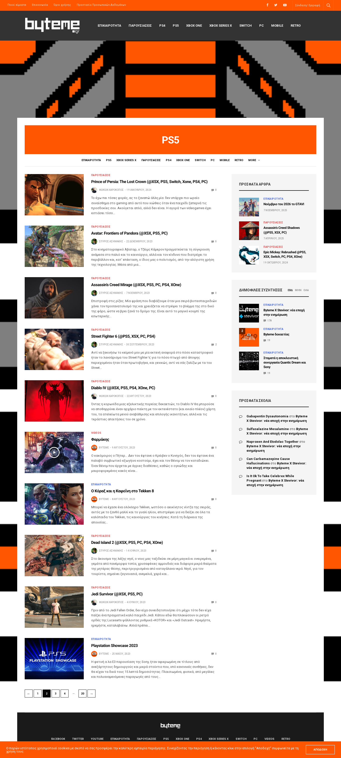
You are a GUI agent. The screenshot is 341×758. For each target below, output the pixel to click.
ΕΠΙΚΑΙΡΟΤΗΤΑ (109, 25)
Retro (296, 25)
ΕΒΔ (290, 290)
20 (82, 693)
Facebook (58, 739)
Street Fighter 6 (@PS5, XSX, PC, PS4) (123, 336)
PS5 (176, 25)
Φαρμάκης (100, 439)
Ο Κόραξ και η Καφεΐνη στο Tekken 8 (122, 491)
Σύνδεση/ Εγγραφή (307, 5)
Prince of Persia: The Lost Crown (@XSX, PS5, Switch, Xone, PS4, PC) (149, 181)
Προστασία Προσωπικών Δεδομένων (101, 4)
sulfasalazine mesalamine (268, 429)
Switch (245, 25)
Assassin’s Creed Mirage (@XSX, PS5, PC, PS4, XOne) (136, 284)
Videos (254, 160)
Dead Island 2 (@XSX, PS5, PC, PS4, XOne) (127, 542)
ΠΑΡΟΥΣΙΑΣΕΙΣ (140, 25)
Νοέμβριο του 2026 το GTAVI (283, 204)
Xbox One (194, 25)
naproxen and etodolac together (273, 441)
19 (266, 340)
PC (261, 25)
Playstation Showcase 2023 (114, 645)
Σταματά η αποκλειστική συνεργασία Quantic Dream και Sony (284, 362)
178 (267, 320)
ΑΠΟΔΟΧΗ (320, 749)
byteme (104, 447)
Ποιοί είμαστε (16, 4)
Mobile (277, 25)
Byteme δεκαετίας (276, 334)
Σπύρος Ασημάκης (111, 241)
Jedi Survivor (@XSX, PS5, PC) (117, 594)
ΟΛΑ (306, 290)
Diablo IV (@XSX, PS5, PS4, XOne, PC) (123, 387)
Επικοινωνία (40, 4)
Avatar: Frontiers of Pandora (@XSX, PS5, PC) (129, 233)
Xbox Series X (220, 25)
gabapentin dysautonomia (267, 416)
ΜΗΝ (298, 290)
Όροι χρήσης (62, 4)
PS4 (162, 25)
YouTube (97, 739)
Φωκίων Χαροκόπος (111, 190)
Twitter (78, 739)
